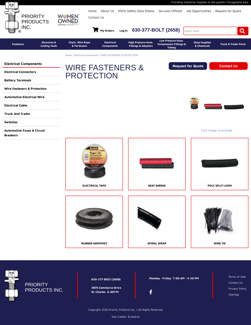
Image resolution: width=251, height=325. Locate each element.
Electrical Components (23, 64)
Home (92, 11)
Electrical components (86, 55)
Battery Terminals (17, 80)
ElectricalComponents (110, 44)
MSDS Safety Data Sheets (136, 11)
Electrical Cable (15, 105)
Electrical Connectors (20, 72)
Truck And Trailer (17, 114)
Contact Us (96, 17)
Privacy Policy (238, 288)
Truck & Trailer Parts (233, 44)
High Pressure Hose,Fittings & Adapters (140, 44)
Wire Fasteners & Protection (25, 88)
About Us (107, 11)
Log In (124, 30)
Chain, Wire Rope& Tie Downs (79, 44)
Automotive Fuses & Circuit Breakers (24, 133)
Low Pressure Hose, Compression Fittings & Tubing (171, 44)
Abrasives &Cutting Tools (49, 44)
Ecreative (134, 316)
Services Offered (170, 11)
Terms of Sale (237, 276)
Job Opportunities (198, 11)
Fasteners (18, 44)
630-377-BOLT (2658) (156, 30)
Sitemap (234, 294)
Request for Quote (228, 11)
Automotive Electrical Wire (24, 97)
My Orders (103, 29)
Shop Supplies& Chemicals (202, 44)
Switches (11, 122)
